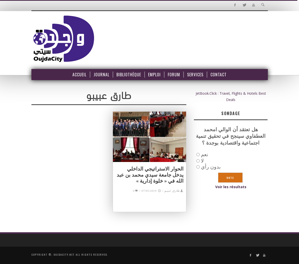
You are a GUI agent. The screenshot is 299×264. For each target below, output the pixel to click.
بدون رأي (211, 166)
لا (202, 160)
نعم (204, 154)
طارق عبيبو (172, 190)
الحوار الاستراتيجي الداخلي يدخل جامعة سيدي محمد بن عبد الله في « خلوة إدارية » (150, 175)
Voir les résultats (230, 186)
